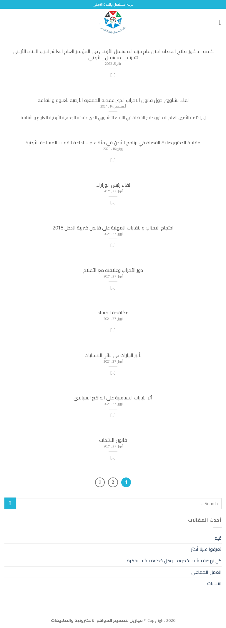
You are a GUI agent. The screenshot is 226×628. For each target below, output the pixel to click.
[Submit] (10, 503)
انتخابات (214, 583)
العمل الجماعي (206, 572)
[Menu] (218, 22)
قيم (218, 537)
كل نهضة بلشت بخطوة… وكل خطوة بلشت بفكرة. (174, 560)
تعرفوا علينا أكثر (206, 549)
